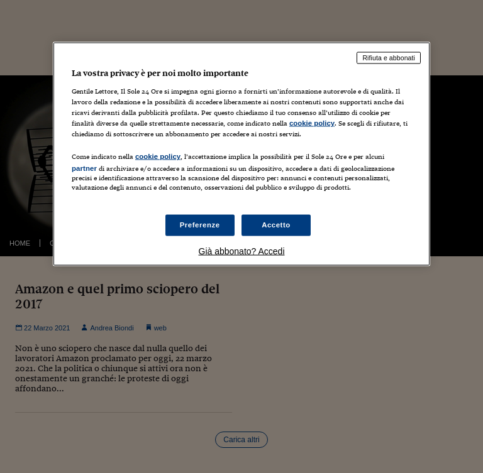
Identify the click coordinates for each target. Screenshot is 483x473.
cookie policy (312, 122)
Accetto (276, 225)
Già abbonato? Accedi (242, 251)
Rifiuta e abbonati (388, 58)
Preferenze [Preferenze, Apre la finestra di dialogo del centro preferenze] (200, 225)
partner (84, 167)
